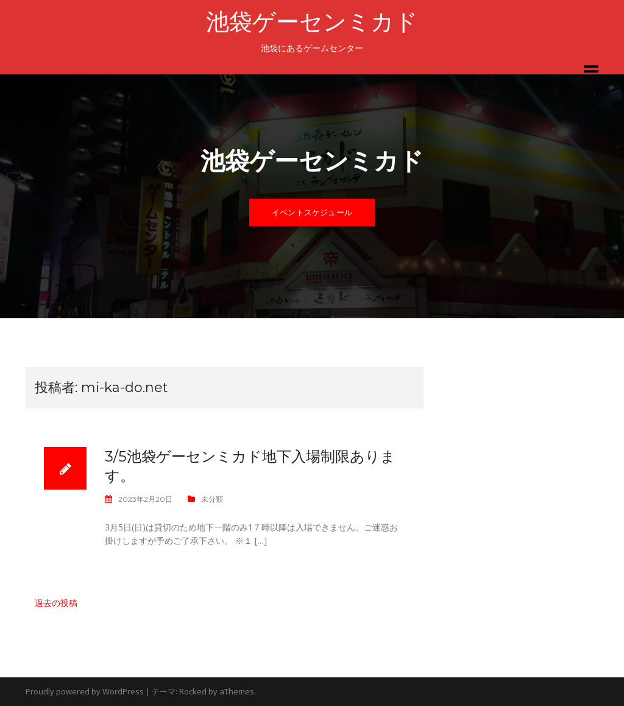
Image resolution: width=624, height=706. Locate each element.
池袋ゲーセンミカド (312, 21)
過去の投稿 (56, 602)
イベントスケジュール (312, 212)
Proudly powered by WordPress (85, 691)
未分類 (212, 499)
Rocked (193, 691)
